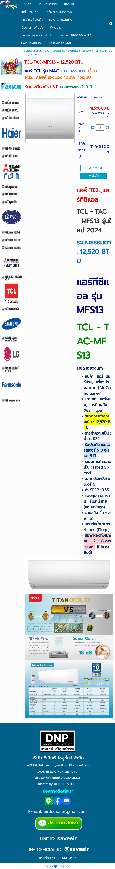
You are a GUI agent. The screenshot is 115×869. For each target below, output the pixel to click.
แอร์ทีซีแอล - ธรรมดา (79, 51)
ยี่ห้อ (47, 51)
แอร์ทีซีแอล (59, 51)
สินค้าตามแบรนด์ (33, 51)
